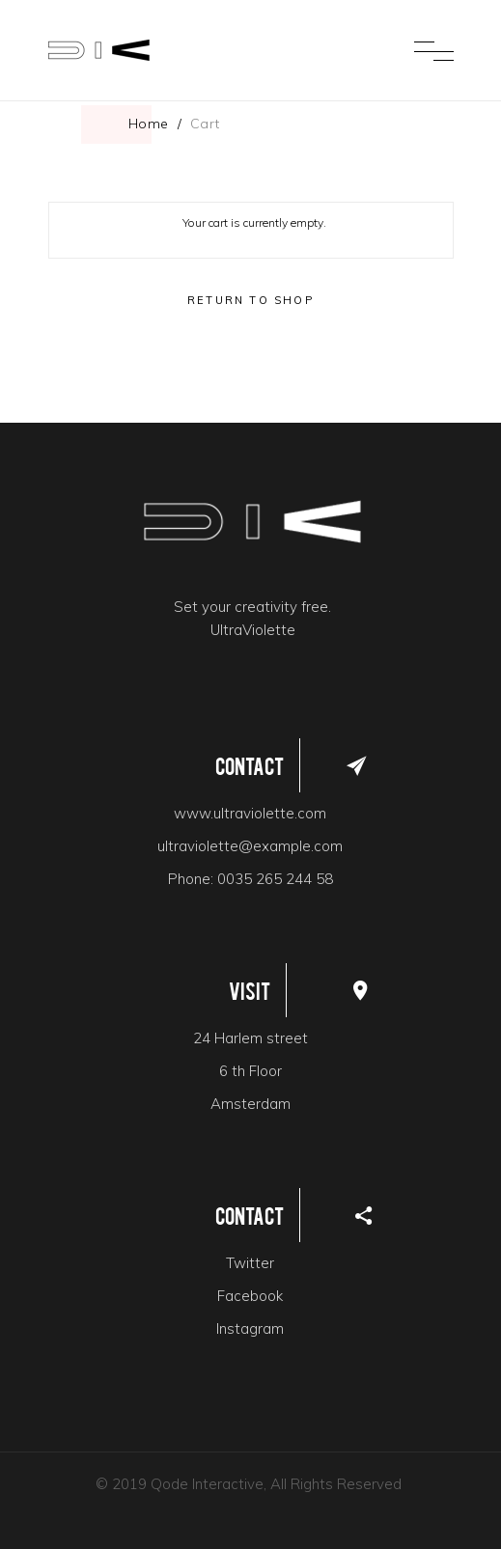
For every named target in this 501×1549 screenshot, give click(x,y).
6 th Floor (250, 1071)
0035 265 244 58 (275, 879)
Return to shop (250, 300)
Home (148, 123)
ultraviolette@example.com (250, 846)
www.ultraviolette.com (250, 813)
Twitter (250, 1263)
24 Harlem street (250, 1038)
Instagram (250, 1328)
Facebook (250, 1295)
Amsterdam (250, 1103)
